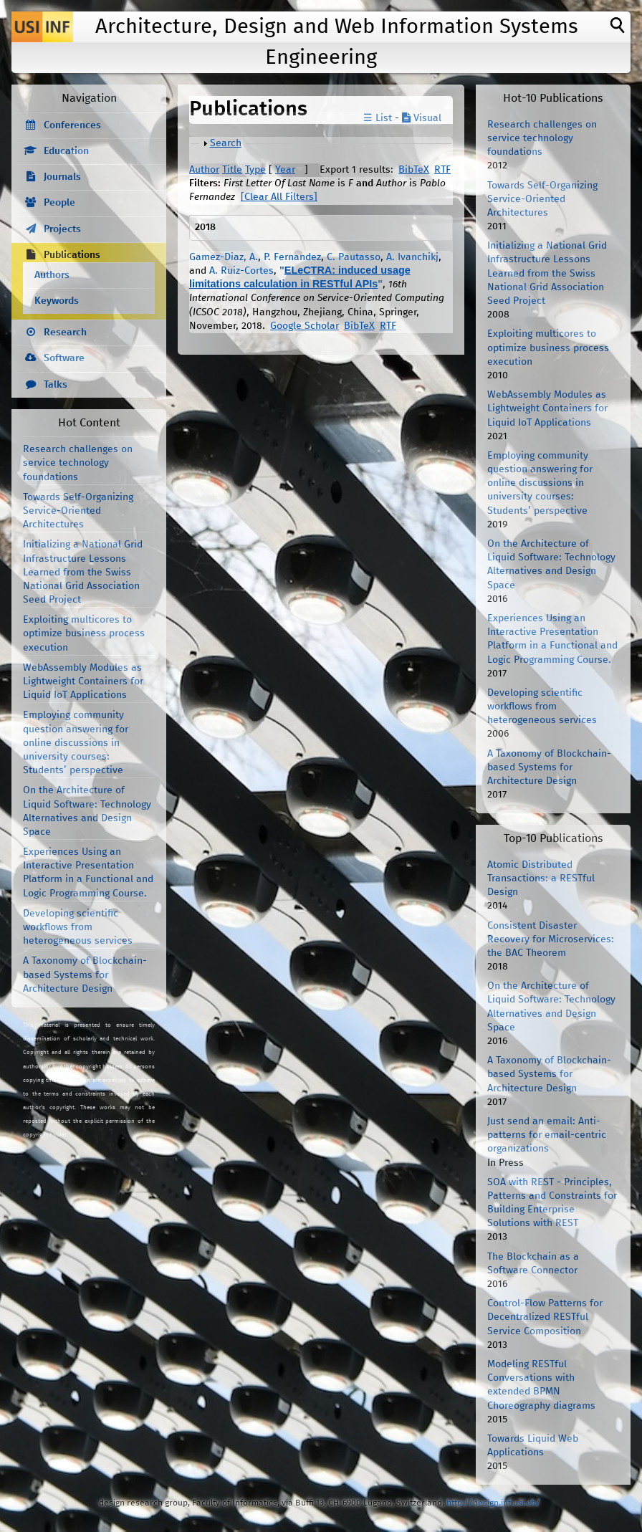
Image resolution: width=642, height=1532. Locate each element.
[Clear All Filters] (279, 197)
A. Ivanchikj (412, 257)
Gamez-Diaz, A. (223, 257)
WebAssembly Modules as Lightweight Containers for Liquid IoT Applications (83, 681)
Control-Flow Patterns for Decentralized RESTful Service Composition (545, 1317)
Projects (62, 229)
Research (65, 332)
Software (64, 358)
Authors (52, 275)
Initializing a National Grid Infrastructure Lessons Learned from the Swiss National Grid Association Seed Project (83, 572)
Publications (72, 255)
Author (204, 170)
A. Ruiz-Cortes (241, 271)
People (59, 203)
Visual (421, 118)
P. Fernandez (292, 257)
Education (66, 151)
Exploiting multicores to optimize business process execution (84, 633)
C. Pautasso (353, 257)
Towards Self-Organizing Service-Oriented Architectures (78, 511)
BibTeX (413, 170)
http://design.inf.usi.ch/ (493, 1503)
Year (285, 170)
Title (232, 170)
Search (225, 143)
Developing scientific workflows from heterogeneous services (78, 927)
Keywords (56, 301)
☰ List (377, 118)
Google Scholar (304, 326)
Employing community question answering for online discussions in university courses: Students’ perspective (75, 742)
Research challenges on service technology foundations (78, 463)
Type (255, 170)
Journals (62, 177)
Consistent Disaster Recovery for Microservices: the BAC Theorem (550, 939)
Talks (55, 385)
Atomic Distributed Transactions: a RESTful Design (541, 878)
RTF (442, 170)
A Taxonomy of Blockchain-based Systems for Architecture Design (85, 974)
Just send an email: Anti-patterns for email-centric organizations (546, 1135)
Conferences (72, 125)
